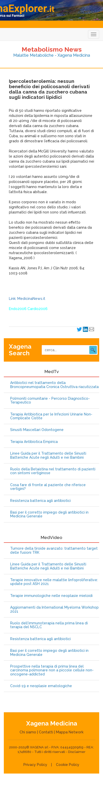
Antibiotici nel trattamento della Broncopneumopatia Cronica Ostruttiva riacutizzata (54, 385)
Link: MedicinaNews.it (27, 299)
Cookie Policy (67, 765)
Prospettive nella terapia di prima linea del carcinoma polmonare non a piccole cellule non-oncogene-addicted (52, 670)
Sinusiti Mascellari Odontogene (37, 430)
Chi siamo (28, 732)
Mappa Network (69, 732)
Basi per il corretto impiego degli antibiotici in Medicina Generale (49, 514)
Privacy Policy (35, 765)
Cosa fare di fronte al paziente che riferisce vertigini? (48, 487)
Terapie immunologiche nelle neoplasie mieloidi (51, 596)
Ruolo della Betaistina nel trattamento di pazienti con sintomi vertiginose (52, 471)
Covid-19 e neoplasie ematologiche (41, 686)
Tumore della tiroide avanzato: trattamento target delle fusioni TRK (54, 550)
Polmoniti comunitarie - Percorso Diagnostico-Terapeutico (50, 400)
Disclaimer (76, 752)
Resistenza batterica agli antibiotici (40, 501)
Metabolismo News (52, 49)
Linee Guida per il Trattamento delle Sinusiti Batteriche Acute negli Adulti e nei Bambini (48, 455)
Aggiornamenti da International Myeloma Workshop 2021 (54, 609)
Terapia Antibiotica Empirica (34, 442)
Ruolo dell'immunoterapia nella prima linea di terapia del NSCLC (49, 625)
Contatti (46, 732)
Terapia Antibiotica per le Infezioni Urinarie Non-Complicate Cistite (51, 416)
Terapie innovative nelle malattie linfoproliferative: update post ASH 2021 (54, 582)
